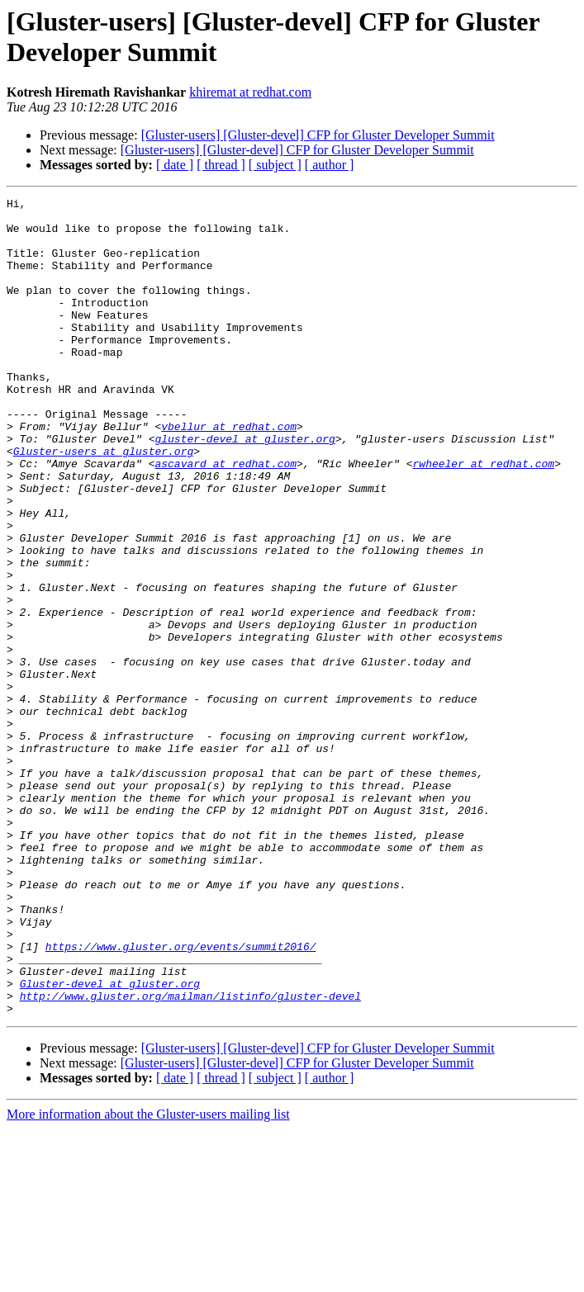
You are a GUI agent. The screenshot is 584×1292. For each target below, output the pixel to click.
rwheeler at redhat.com (483, 517)
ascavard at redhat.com (225, 517)
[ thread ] (221, 165)
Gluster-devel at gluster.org (110, 1141)
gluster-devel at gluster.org (244, 487)
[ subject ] (275, 165)
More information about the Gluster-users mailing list (148, 1278)
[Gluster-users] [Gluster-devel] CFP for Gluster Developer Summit (318, 135)
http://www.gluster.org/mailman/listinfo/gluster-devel (190, 1156)
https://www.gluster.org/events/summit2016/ (180, 1097)
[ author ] (329, 165)
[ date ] (174, 165)
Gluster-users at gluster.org (103, 502)
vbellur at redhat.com (229, 473)
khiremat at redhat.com (250, 92)
